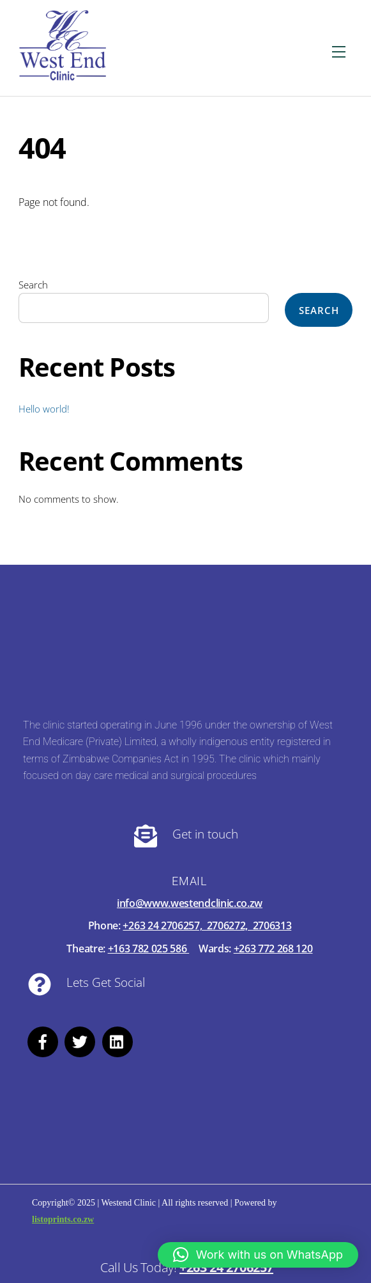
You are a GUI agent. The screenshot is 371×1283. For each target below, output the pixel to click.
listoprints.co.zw (63, 1219)
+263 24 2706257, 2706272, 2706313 (207, 925)
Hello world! (44, 408)
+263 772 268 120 (273, 948)
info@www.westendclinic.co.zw (189, 903)
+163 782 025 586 (149, 948)
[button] (258, 1255)
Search (33, 284)
